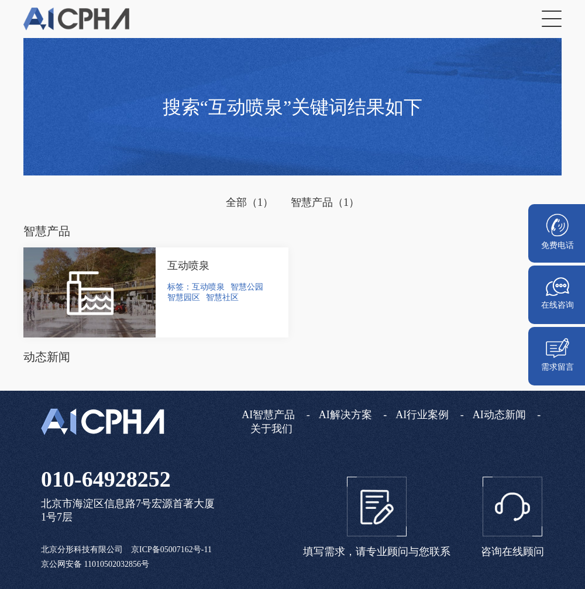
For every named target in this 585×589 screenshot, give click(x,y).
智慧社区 (222, 297)
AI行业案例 (422, 415)
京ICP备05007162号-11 (171, 549)
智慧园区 (183, 297)
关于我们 (271, 429)
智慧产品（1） (325, 202)
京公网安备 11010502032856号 (95, 564)
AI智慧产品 (268, 415)
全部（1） (249, 202)
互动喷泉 (188, 265)
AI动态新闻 (499, 415)
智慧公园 (246, 287)
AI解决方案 (345, 415)
